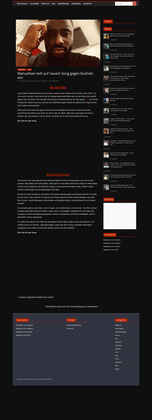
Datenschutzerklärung (73, 325)
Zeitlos (117, 369)
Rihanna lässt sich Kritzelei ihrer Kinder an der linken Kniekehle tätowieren (122, 89)
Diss (53, 4)
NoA (116, 355)
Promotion (118, 362)
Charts (117, 335)
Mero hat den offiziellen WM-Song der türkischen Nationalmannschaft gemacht (122, 45)
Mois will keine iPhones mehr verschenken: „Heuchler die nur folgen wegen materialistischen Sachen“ (122, 78)
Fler (87, 99)
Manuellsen (55, 81)
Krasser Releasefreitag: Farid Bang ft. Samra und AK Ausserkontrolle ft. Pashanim (123, 176)
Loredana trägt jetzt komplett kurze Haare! (35, 297)
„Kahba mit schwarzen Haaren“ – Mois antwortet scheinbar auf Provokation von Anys (122, 131)
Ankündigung (63, 4)
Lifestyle (45, 4)
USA (116, 366)
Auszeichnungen (120, 332)
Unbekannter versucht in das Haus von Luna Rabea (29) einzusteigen (121, 109)
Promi (117, 359)
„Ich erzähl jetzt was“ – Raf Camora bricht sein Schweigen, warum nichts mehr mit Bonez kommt (122, 56)
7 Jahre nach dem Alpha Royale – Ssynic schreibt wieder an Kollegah (121, 154)
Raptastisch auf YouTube (111, 246)
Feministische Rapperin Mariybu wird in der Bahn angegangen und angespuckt (123, 67)
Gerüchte (87, 4)
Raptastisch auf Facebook (112, 240)
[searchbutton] (134, 3)
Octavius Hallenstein (34, 81)
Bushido (45, 81)
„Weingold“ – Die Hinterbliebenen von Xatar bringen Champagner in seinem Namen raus (123, 143)
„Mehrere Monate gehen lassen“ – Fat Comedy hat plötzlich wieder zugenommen (122, 186)
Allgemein (34, 4)
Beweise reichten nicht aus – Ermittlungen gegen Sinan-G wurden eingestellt (122, 35)
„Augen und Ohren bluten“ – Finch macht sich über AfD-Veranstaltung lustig (122, 120)
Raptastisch (22, 4)
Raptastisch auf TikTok (110, 250)
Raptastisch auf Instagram (112, 243)
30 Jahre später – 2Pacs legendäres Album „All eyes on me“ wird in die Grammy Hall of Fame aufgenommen (123, 165)
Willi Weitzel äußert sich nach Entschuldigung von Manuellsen (73, 307)
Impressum (70, 328)
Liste (116, 352)
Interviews (76, 4)
